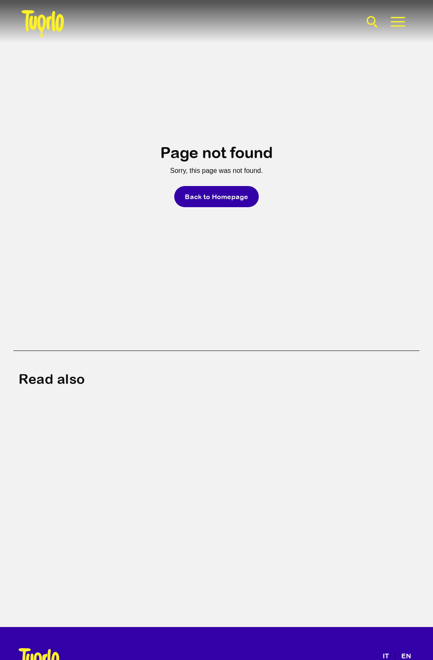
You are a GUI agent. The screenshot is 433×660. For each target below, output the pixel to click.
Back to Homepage (216, 196)
